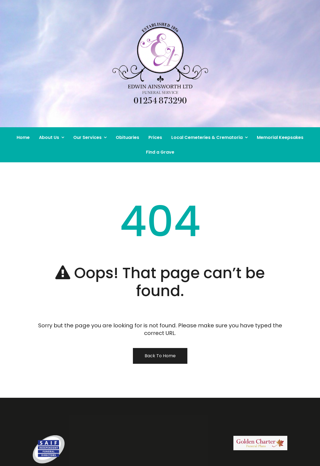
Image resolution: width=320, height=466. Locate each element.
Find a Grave (160, 152)
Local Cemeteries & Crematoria (207, 137)
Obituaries (127, 137)
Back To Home (160, 356)
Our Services (87, 137)
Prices (155, 137)
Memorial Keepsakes (280, 137)
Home (23, 137)
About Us (49, 137)
